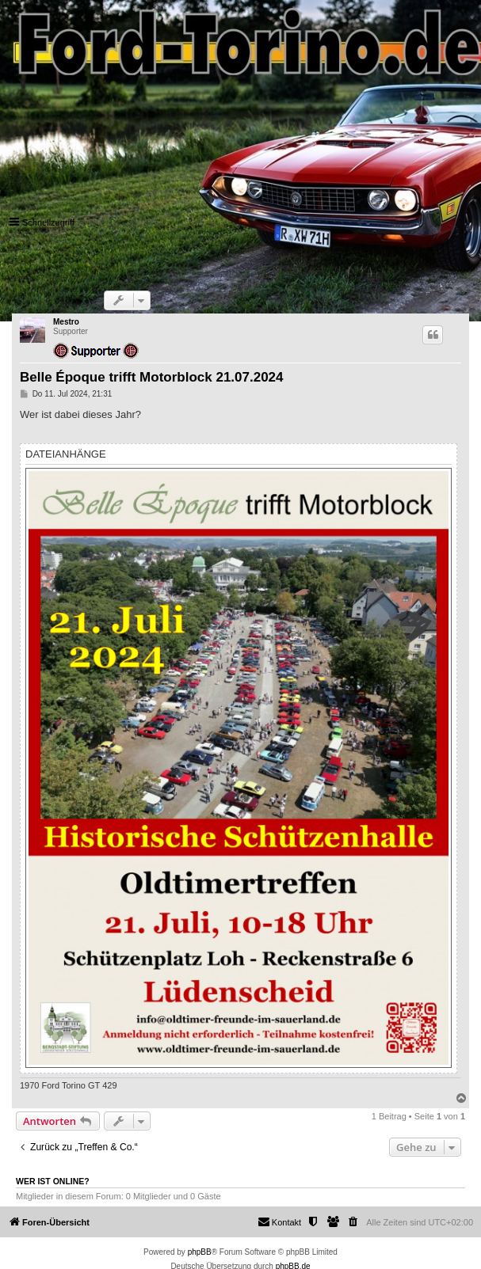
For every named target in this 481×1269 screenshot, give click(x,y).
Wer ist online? (53, 1181)
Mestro (66, 321)
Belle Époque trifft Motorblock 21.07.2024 (152, 377)
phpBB (200, 1252)
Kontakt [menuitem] (279, 1221)
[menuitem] (353, 1222)
